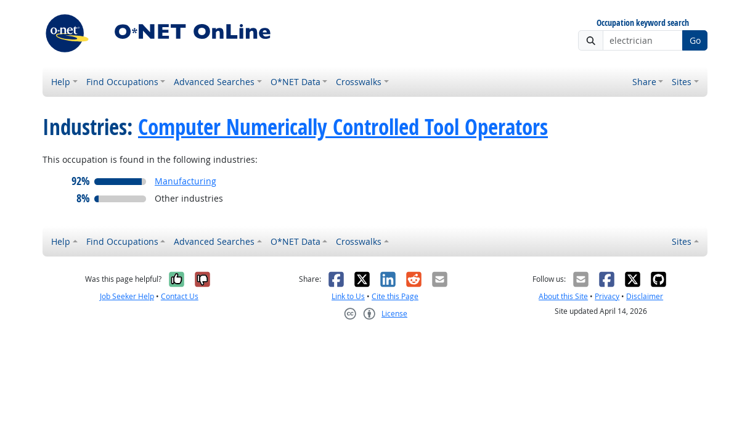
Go (695, 40)
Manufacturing (185, 181)
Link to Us (348, 296)
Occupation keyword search (643, 23)
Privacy (607, 296)
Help (60, 82)
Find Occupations (122, 82)
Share (644, 82)
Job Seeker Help (127, 296)
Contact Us (179, 296)
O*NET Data (295, 82)
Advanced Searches (214, 82)
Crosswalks (358, 82)
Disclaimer (644, 296)
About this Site (563, 296)
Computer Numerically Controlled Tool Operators (343, 127)
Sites (681, 82)
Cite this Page (395, 296)
